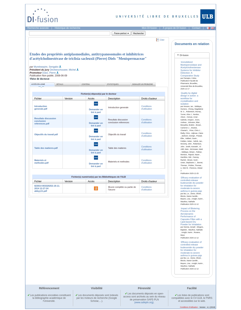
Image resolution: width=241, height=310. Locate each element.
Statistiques (113, 84)
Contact (196, 28)
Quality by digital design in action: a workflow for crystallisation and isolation (189, 98)
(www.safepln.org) (144, 302)
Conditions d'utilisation (146, 107)
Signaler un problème (142, 84)
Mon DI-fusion (149, 28)
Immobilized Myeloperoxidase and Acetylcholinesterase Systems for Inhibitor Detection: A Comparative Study (191, 69)
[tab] (192, 55)
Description (114, 98)
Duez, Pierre (49, 72)
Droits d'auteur (149, 98)
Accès (91, 98)
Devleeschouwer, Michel (63, 69)
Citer (162, 40)
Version (69, 98)
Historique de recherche (67, 28)
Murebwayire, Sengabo (46, 66)
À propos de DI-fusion (174, 28)
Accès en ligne (38, 84)
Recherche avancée (38, 28)
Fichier (38, 98)
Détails (59, 84)
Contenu (86, 84)
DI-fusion (184, 55)
